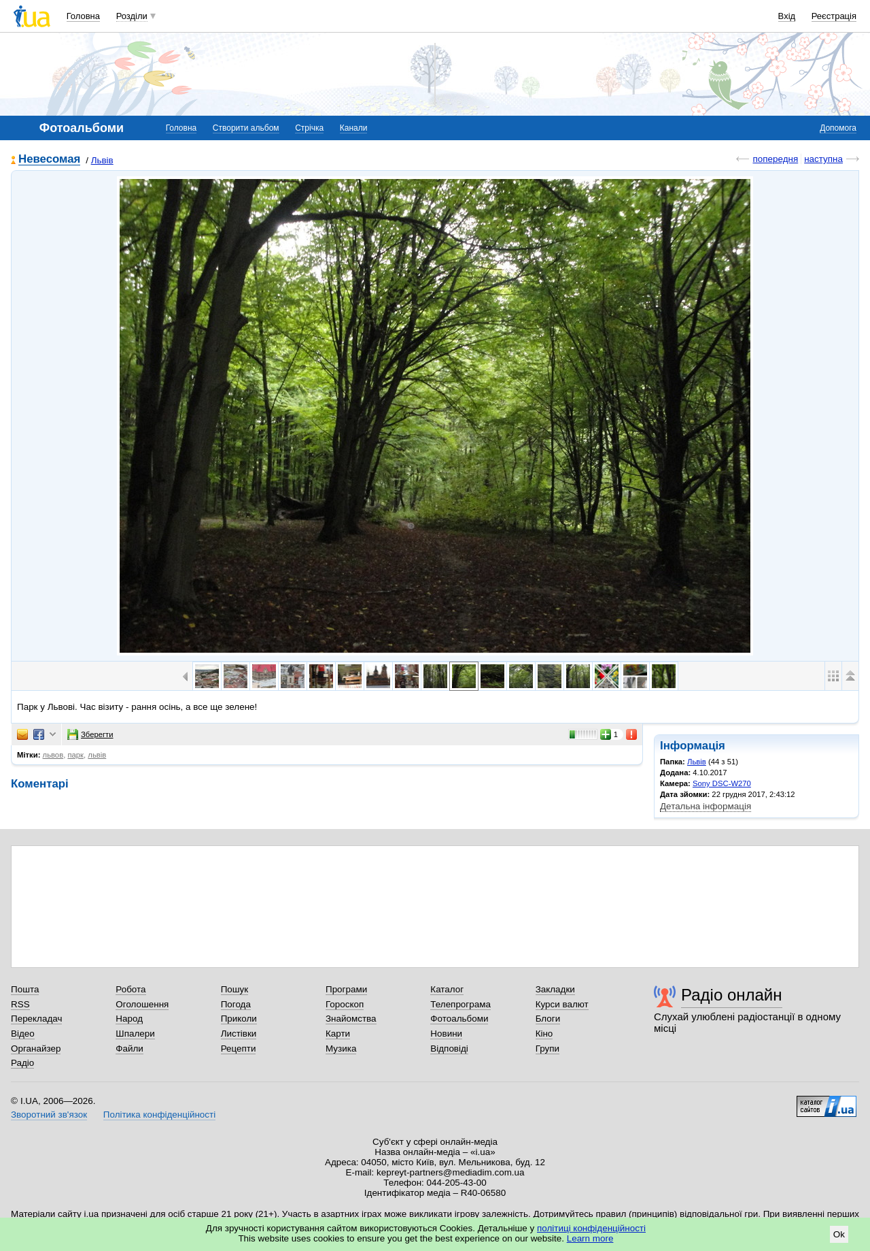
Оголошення (142, 1004)
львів (97, 755)
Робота (130, 989)
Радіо (22, 1063)
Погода (236, 1004)
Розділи (131, 16)
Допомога (838, 128)
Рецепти (238, 1048)
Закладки (555, 989)
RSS (20, 1004)
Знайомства (351, 1018)
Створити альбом (246, 128)
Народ (129, 1018)
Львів (102, 160)
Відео (23, 1033)
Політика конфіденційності (159, 1114)
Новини (446, 1033)
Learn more (590, 1238)
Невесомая (49, 159)
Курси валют (562, 1004)
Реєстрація (834, 16)
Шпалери (135, 1033)
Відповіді (449, 1048)
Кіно (544, 1033)
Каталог (447, 989)
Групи (547, 1048)
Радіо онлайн (731, 995)
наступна (823, 159)
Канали (354, 128)
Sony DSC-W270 (722, 783)
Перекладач (36, 1018)
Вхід (787, 16)
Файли (129, 1048)
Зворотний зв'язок (49, 1114)
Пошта (25, 989)
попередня (775, 159)
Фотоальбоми (459, 1018)
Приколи (239, 1018)
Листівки (239, 1033)
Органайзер (35, 1048)
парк (75, 755)
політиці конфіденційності (591, 1228)
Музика (341, 1048)
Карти (338, 1033)
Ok (839, 1234)
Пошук (235, 989)
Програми (346, 989)
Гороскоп (345, 1004)
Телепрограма (460, 1004)
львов (53, 755)
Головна (83, 16)
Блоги (548, 1018)
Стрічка (309, 128)
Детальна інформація (705, 806)
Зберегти (90, 734)
